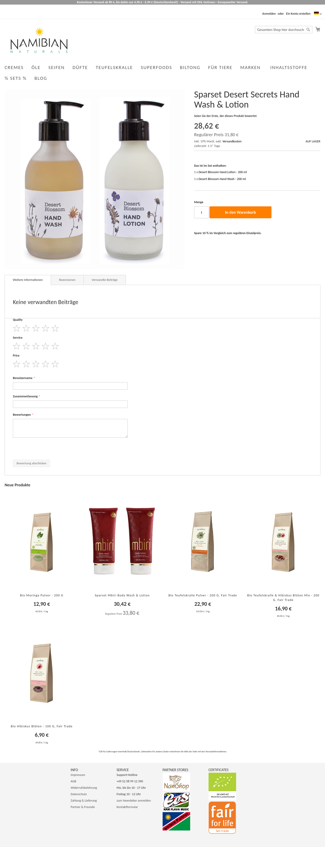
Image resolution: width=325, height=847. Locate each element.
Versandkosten (231, 141)
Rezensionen (67, 280)
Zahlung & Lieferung (84, 801)
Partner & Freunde (83, 807)
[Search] (308, 29)
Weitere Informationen (28, 280)
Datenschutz (79, 794)
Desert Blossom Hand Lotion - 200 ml (223, 172)
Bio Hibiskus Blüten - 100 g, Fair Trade (42, 726)
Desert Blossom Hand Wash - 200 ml (222, 179)
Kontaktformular (127, 807)
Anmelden (269, 14)
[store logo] (39, 40)
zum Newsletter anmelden (134, 801)
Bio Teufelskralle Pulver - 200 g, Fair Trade (202, 595)
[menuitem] (42, 78)
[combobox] (283, 29)
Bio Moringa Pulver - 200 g (41, 595)
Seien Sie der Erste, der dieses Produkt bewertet (225, 116)
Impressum (78, 775)
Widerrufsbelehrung (84, 788)
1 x (220, 172)
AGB (73, 781)
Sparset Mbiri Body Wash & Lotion (122, 595)
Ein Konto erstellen (298, 14)
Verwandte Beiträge (105, 280)
